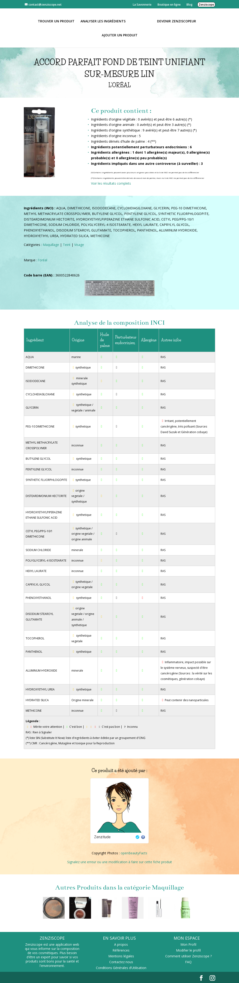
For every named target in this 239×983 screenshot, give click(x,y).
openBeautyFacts (134, 853)
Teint (66, 244)
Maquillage (51, 244)
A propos (121, 944)
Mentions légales (121, 956)
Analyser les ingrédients (104, 21)
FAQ (188, 962)
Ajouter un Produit (119, 35)
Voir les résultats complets (111, 183)
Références (121, 950)
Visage (79, 244)
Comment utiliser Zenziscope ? (188, 956)
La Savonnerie (142, 5)
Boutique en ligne (169, 5)
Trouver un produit (57, 21)
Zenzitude (102, 837)
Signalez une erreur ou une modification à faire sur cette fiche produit (119, 862)
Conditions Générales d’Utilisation (121, 968)
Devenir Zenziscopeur (174, 21)
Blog (189, 5)
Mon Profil (188, 944)
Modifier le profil (188, 950)
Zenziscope (206, 5)
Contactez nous (121, 962)
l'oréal (42, 260)
